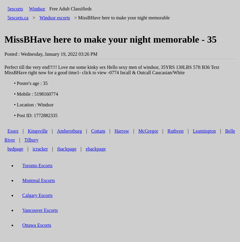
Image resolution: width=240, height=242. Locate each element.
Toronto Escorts (37, 165)
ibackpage (66, 148)
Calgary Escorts (37, 195)
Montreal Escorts (38, 180)
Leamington (204, 131)
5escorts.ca (18, 17)
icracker (40, 148)
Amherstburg (69, 131)
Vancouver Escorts (40, 210)
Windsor (37, 8)
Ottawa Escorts (36, 225)
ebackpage (96, 148)
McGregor (148, 131)
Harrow (121, 131)
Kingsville (38, 131)
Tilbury (31, 139)
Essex (12, 131)
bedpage (15, 148)
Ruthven (175, 131)
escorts (55, 17)
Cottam (98, 131)
